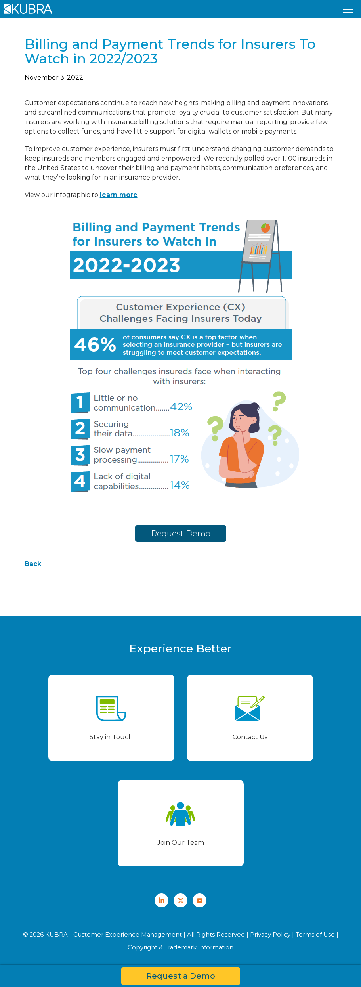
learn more (119, 195)
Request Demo (180, 533)
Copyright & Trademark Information (180, 947)
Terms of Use (315, 934)
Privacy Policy (270, 934)
